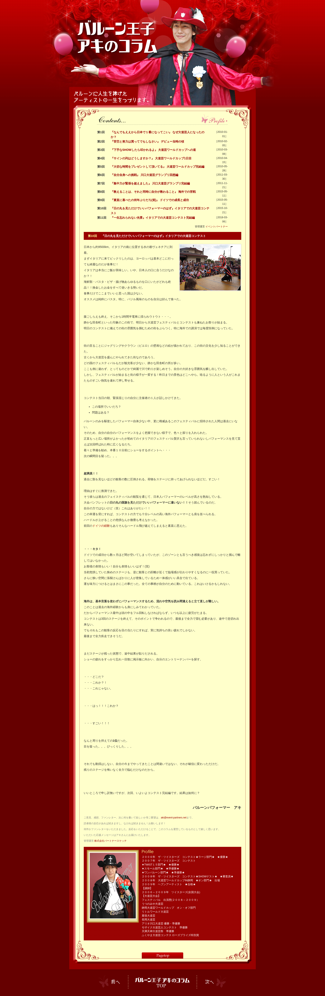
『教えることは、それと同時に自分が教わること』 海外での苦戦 (153, 191)
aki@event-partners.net (174, 817)
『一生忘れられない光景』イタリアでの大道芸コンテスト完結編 (153, 217)
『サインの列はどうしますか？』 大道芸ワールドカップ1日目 (151, 158)
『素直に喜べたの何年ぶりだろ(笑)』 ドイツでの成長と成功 (150, 200)
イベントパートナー (216, 226)
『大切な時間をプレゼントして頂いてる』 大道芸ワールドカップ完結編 (157, 166)
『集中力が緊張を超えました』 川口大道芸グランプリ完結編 (150, 183)
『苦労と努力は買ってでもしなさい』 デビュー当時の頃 (147, 141)
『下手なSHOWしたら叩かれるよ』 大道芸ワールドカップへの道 (153, 149)
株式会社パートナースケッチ (110, 840)
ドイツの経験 (101, 525)
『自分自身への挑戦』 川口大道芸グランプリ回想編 (144, 175)
